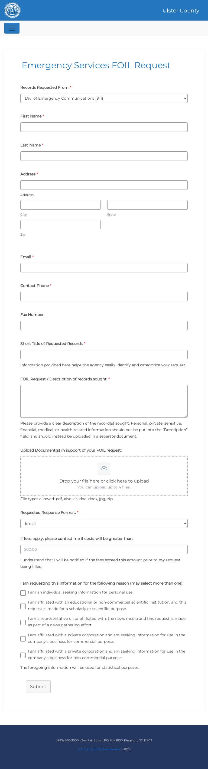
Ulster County (180, 10)
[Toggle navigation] (12, 28)
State (111, 215)
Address (27, 195)
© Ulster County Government (99, 749)
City (23, 215)
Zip (22, 234)
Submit (38, 686)
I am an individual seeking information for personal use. (80, 592)
